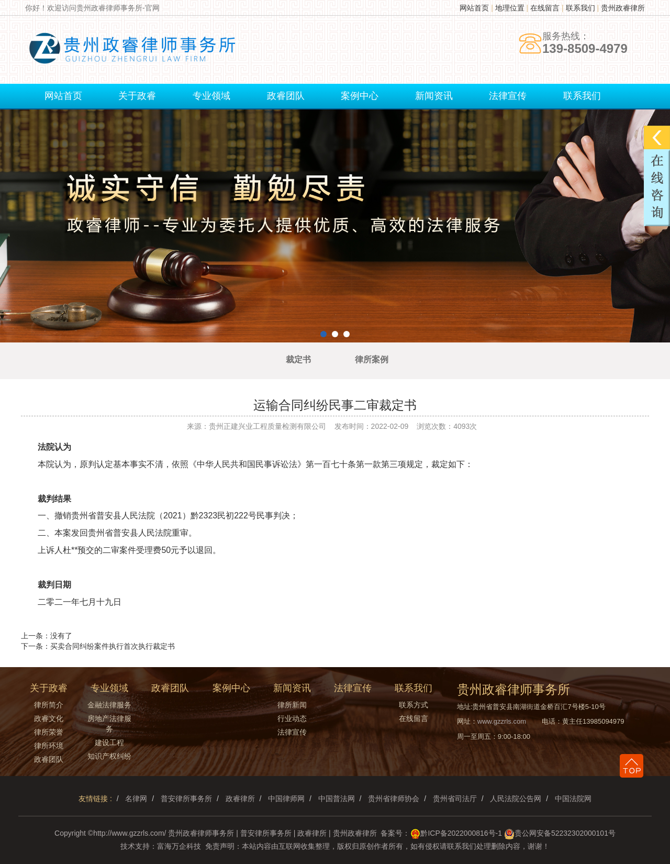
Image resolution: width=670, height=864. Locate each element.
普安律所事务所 (186, 798)
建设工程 (109, 742)
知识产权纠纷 (109, 756)
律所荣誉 (48, 732)
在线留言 (545, 8)
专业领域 (211, 96)
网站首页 (474, 8)
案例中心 (359, 96)
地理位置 (509, 8)
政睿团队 (286, 96)
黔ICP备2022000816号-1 (461, 833)
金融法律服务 (109, 705)
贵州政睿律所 (623, 8)
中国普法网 (336, 798)
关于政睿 (137, 96)
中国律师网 (286, 798)
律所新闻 (292, 705)
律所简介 (48, 705)
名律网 (136, 798)
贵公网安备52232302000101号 (565, 833)
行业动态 (292, 718)
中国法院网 (573, 798)
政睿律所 (240, 798)
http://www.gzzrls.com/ (129, 833)
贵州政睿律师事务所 (201, 833)
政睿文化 (48, 718)
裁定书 (298, 359)
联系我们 (580, 8)
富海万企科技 (179, 846)
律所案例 (371, 359)
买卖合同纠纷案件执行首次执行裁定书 (112, 646)
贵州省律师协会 (393, 798)
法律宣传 (508, 96)
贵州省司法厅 (455, 798)
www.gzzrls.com (501, 721)
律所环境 (48, 745)
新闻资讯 (434, 96)
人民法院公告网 (515, 798)
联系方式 (413, 705)
